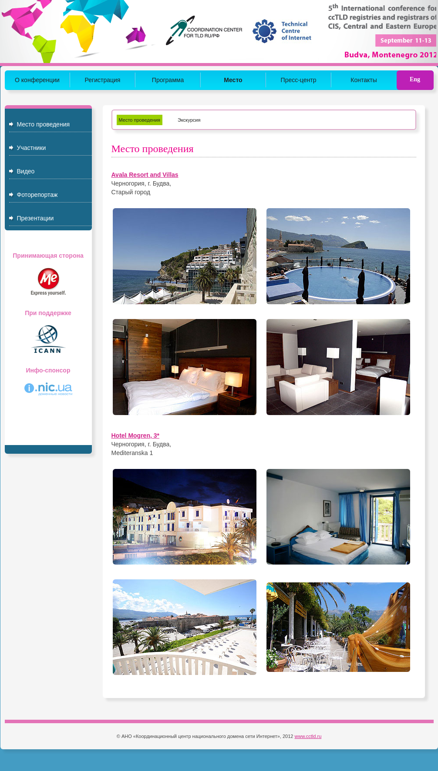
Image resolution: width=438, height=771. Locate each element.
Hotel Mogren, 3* (135, 435)
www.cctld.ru (308, 736)
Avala (119, 174)
